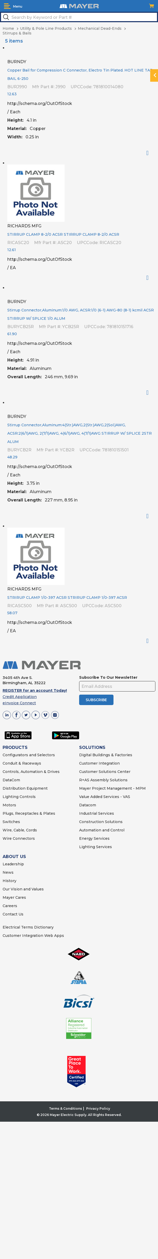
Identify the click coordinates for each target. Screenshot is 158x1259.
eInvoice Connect (19, 703)
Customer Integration (99, 763)
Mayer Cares (14, 897)
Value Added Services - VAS (104, 796)
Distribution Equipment (25, 788)
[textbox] (79, 17)
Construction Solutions (101, 821)
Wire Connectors (19, 838)
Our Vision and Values (23, 889)
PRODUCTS (15, 747)
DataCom (11, 780)
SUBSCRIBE (96, 700)
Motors (9, 805)
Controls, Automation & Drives (31, 771)
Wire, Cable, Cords (20, 830)
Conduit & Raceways (22, 763)
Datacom (87, 805)
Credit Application (20, 696)
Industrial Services (96, 813)
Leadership (13, 864)
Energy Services (94, 838)
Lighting (10, 796)
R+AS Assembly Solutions (103, 780)
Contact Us (13, 914)
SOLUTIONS (92, 747)
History (9, 880)
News (8, 872)
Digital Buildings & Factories (105, 755)
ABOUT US (14, 856)
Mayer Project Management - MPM (112, 788)
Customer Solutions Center (104, 771)
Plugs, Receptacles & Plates (29, 813)
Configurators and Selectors (29, 755)
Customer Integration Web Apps (33, 935)
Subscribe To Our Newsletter (108, 677)
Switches (11, 821)
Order (149, 153)
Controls (27, 796)
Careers (10, 905)
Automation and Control (101, 830)
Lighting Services (95, 846)
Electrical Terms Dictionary (28, 927)
